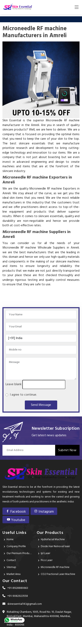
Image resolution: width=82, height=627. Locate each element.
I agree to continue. (22, 394)
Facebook (16, 512)
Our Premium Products (19, 553)
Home (10, 539)
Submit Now (67, 450)
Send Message (41, 405)
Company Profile (16, 546)
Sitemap (11, 567)
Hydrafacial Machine (53, 539)
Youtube (16, 520)
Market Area (13, 574)
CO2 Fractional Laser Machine (58, 574)
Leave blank (14, 384)
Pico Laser (46, 560)
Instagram (44, 512)
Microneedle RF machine (55, 567)
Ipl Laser (45, 553)
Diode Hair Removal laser (55, 546)
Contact (11, 560)
